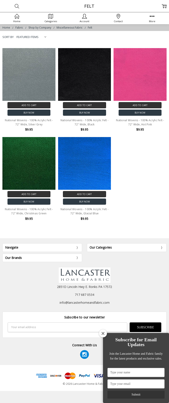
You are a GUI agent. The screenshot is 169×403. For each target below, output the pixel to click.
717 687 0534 (84, 295)
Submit (136, 394)
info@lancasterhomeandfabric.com (85, 302)
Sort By (8, 37)
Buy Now (29, 112)
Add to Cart (29, 105)
